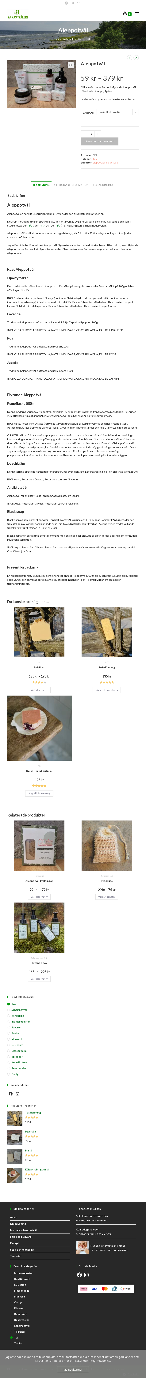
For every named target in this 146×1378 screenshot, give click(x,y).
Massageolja (18, 1050)
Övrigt (15, 1074)
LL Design (17, 1044)
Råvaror (16, 1027)
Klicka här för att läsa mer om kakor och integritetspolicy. (73, 1360)
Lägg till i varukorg (100, 141)
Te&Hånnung (106, 667)
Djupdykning (18, 1223)
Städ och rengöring (22, 1249)
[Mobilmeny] (135, 14)
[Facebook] (67, 3)
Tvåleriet (16, 1256)
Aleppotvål (83, 39)
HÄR (30, 225)
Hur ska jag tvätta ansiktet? (107, 1245)
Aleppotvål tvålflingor (39, 880)
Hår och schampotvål (23, 1230)
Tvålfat (15, 1033)
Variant (89, 112)
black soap (112, 162)
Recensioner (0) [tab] (103, 185)
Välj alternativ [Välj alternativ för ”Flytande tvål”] (39, 978)
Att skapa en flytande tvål (92, 1216)
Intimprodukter (20, 1021)
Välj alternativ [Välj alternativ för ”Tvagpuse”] (106, 896)
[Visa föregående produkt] (129, 57)
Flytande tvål (39, 962)
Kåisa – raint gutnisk (39, 770)
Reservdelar (18, 1068)
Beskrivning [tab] (41, 185)
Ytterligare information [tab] (71, 185)
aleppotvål (99, 162)
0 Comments (99, 1220)
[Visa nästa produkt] (136, 57)
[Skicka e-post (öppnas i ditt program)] (78, 3)
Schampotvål (37, 957)
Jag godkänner (73, 1369)
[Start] (57, 39)
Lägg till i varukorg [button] (106, 690)
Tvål (95, 158)
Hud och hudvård (21, 1236)
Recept (14, 1243)
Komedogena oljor (87, 1229)
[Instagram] (72, 3)
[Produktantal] (91, 133)
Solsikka (39, 667)
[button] (71, 65)
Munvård (16, 1039)
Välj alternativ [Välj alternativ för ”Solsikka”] (39, 690)
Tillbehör (105, 875)
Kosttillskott (19, 1062)
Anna (13, 1217)
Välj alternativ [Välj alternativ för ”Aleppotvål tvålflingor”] (39, 896)
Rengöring (39, 875)
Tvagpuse (107, 880)
